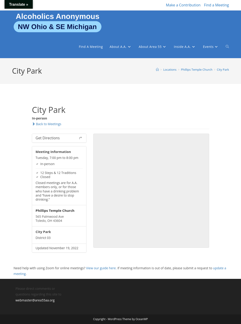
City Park (223, 69)
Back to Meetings (46, 124)
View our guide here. (101, 268)
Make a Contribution (183, 5)
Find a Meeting (216, 5)
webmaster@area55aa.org (35, 300)
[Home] (157, 69)
